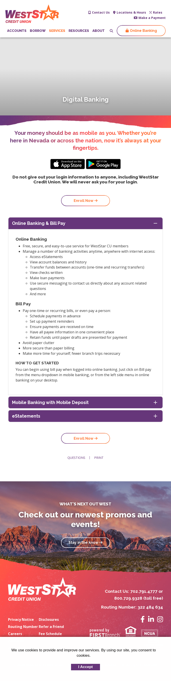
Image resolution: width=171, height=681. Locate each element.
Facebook (142, 619)
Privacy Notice (21, 619)
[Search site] (111, 31)
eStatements (26, 416)
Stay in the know (83, 543)
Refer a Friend (51, 626)
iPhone (67, 164)
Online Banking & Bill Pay (38, 223)
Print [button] (99, 457)
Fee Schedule (50, 634)
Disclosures (49, 619)
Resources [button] (79, 31)
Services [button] (57, 31)
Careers (15, 634)
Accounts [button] (16, 31)
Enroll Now (83, 201)
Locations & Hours (131, 12)
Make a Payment (152, 18)
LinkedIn (151, 619)
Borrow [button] (38, 31)
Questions (76, 457)
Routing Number (23, 626)
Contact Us (101, 12)
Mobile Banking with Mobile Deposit (50, 402)
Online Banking (143, 31)
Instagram (160, 619)
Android (103, 164)
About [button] (98, 31)
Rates (157, 12)
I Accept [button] (85, 667)
